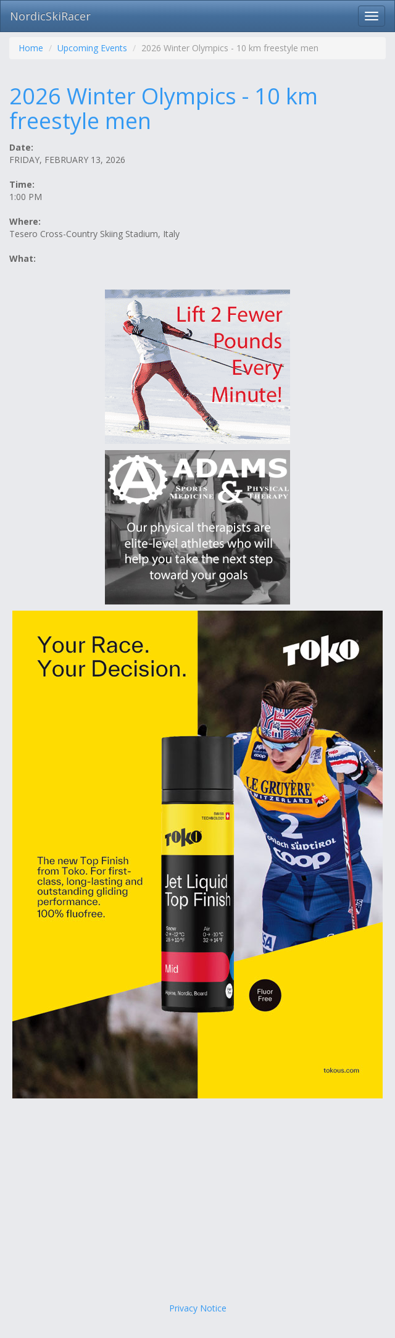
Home (31, 48)
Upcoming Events (92, 48)
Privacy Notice (198, 1308)
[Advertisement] (197, 1203)
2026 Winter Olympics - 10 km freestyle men (163, 108)
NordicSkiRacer (50, 16)
